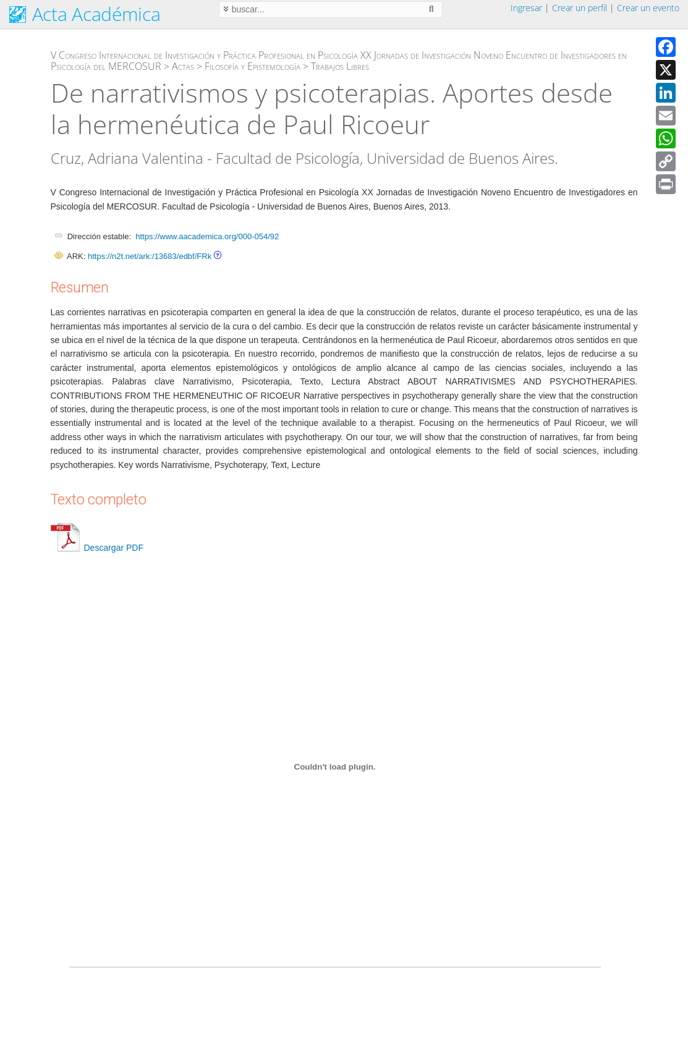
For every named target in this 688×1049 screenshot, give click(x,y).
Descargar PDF (97, 548)
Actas (183, 66)
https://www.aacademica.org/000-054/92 (207, 236)
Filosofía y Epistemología (252, 66)
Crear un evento (648, 8)
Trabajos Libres (340, 66)
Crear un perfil (579, 8)
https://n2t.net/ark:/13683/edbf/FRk (149, 256)
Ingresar (526, 8)
